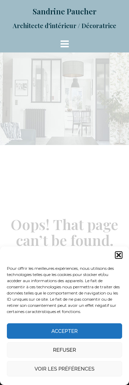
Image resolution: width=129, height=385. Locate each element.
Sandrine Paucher (64, 11)
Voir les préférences (64, 369)
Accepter (64, 331)
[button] (118, 255)
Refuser (64, 350)
